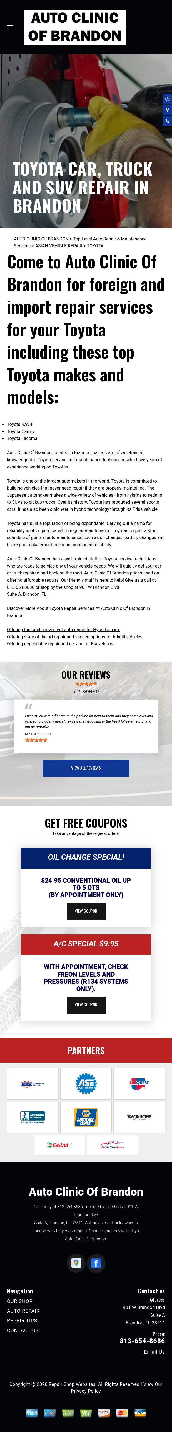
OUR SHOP (20, 1301)
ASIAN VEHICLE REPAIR (59, 245)
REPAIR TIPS (22, 1321)
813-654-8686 (20, 587)
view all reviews (86, 768)
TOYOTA (95, 245)
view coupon (86, 911)
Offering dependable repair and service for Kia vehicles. (61, 643)
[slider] (86, 684)
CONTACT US (23, 1330)
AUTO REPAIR (23, 1311)
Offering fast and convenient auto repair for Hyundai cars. (63, 629)
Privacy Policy (86, 1391)
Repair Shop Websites (72, 1384)
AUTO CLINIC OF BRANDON (41, 239)
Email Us (154, 1352)
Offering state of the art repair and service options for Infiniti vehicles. (75, 636)
